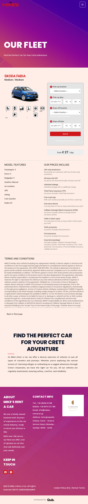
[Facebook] (5, 472)
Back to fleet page (15, 314)
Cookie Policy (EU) (62, 487)
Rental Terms (78, 487)
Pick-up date (56, 97)
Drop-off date (57, 121)
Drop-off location (58, 108)
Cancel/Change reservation (65, 141)
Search (65, 134)
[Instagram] (11, 472)
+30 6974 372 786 (47, 406)
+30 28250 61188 (44, 403)
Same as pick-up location (60, 116)
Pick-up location (58, 87)
